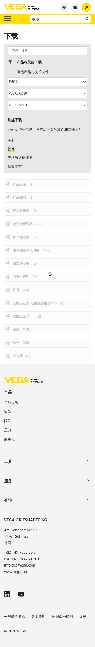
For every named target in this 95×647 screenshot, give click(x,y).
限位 (7, 420)
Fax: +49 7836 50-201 (21, 558)
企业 (8, 500)
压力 (7, 429)
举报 (82, 616)
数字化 (9, 439)
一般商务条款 (14, 616)
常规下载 (15, 120)
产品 (8, 392)
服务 (8, 481)
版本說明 (38, 616)
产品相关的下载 (29, 62)
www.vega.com (16, 571)
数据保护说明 (62, 616)
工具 (8, 461)
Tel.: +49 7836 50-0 (20, 552)
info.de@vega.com (19, 565)
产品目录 (11, 402)
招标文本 (15, 166)
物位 (7, 411)
